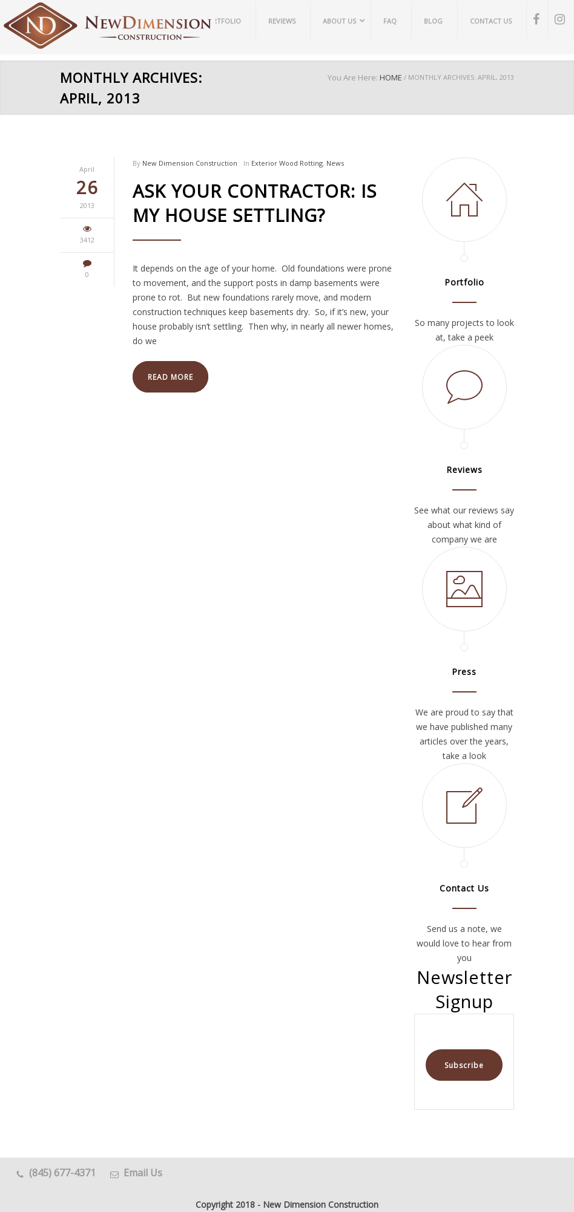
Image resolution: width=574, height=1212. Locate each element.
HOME (391, 77)
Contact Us (464, 888)
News (335, 163)
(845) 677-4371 (62, 1172)
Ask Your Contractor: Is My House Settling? (255, 203)
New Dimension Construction (189, 163)
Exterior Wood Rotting (287, 163)
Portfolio (464, 282)
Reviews (464, 469)
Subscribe (464, 1065)
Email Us (143, 1172)
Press (464, 671)
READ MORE (170, 377)
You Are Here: (353, 77)
